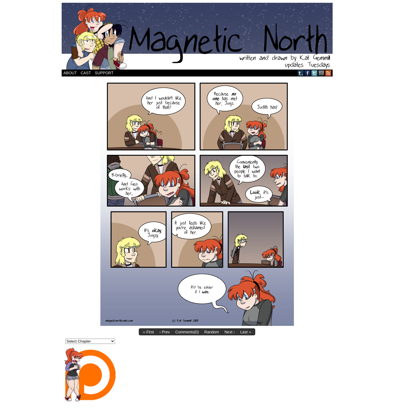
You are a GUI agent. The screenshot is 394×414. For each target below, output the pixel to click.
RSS (328, 73)
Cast (86, 73)
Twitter (314, 73)
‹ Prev (165, 332)
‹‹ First (148, 332)
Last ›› (245, 332)
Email (321, 73)
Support (104, 73)
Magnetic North (197, 36)
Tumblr (300, 73)
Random (211, 332)
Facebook (307, 73)
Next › (230, 332)
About (70, 73)
